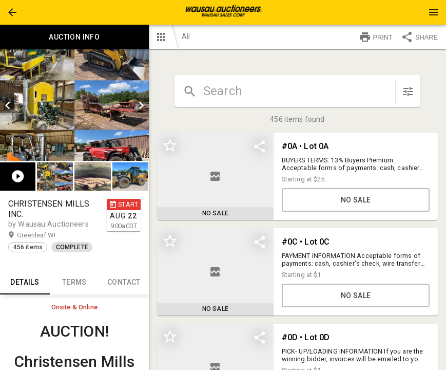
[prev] (7, 105)
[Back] (12, 12)
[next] (141, 105)
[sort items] (408, 91)
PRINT (376, 37)
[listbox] (74, 105)
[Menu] (433, 12)
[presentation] (223, 12)
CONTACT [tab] (124, 282)
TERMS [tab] (75, 282)
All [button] (186, 36)
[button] (12, 12)
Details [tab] (25, 282)
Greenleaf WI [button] (46, 235)
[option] (74, 105)
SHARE (419, 37)
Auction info (74, 37)
